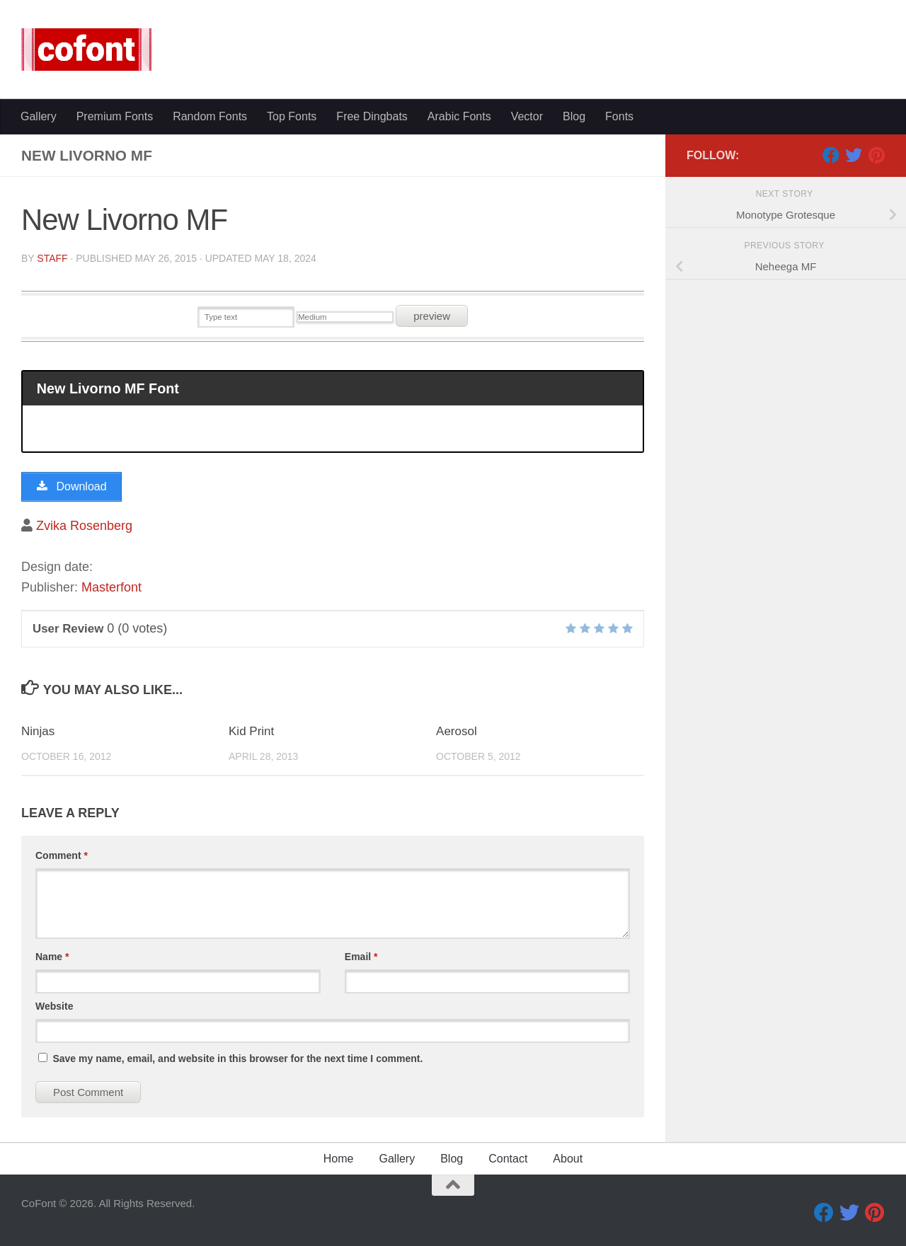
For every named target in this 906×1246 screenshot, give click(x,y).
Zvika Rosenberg (84, 526)
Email (361, 956)
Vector (527, 116)
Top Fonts (291, 116)
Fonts (619, 116)
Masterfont (111, 587)
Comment (61, 855)
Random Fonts (210, 116)
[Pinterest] (876, 154)
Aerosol (456, 731)
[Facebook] (830, 154)
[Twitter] (853, 154)
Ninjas (38, 731)
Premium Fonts (114, 116)
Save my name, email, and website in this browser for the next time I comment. (237, 1058)
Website (54, 1006)
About (568, 1159)
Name (52, 956)
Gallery (39, 116)
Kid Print (251, 731)
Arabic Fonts (459, 116)
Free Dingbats (372, 116)
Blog (574, 116)
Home (338, 1159)
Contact (507, 1159)
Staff (52, 258)
